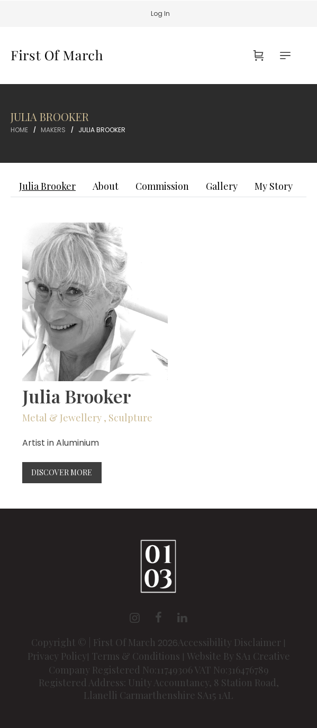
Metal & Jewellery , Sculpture (87, 417)
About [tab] (106, 186)
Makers (53, 129)
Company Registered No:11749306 (121, 670)
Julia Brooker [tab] (47, 186)
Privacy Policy (57, 656)
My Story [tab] (274, 186)
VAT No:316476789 (231, 670)
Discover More (61, 472)
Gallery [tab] (222, 186)
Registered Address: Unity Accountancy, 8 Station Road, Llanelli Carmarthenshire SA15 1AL (159, 689)
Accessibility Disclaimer (230, 642)
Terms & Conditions (136, 656)
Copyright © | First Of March (94, 642)
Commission (162, 186)
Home (19, 129)
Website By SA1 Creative (238, 656)
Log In (160, 13)
